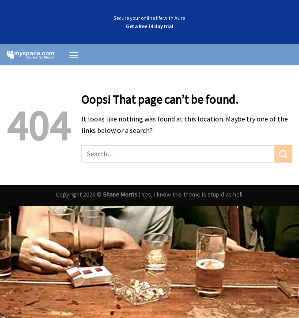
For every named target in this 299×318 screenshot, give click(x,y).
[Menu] (73, 55)
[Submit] (283, 154)
